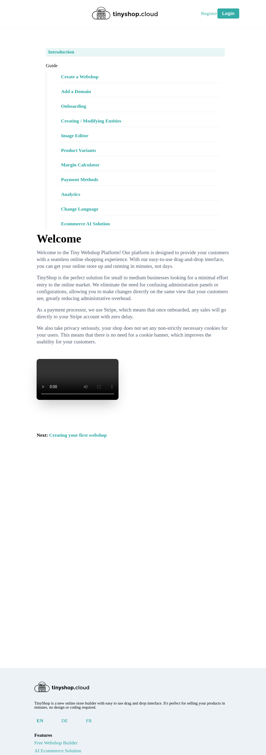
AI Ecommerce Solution (63, 750)
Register (211, 13)
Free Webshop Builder (61, 743)
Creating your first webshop (84, 456)
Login (228, 13)
